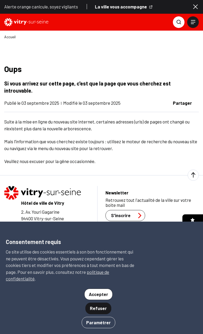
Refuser (98, 308)
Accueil (10, 37)
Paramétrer (98, 322)
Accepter (98, 294)
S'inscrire (127, 215)
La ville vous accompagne (124, 6)
